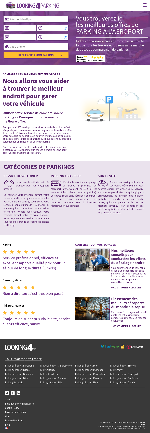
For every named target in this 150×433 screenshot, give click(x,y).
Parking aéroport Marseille (88, 378)
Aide (7, 416)
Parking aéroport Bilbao (17, 369)
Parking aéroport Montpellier (90, 374)
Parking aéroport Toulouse (124, 378)
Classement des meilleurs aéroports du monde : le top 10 (128, 303)
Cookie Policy (12, 407)
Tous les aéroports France (23, 359)
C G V (7, 399)
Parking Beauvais (14, 382)
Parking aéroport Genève (53, 378)
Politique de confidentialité (19, 403)
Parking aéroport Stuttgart (124, 374)
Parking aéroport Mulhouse (89, 369)
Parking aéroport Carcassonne (56, 365)
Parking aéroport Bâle (16, 378)
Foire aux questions (15, 412)
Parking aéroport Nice (86, 382)
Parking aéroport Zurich (122, 382)
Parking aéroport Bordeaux (19, 374)
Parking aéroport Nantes (123, 365)
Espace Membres (14, 420)
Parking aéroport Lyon (86, 365)
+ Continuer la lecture (126, 287)
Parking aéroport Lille (51, 382)
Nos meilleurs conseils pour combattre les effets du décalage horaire (128, 256)
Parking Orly (116, 369)
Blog (7, 424)
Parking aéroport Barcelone (19, 365)
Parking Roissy (47, 369)
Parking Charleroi (49, 374)
